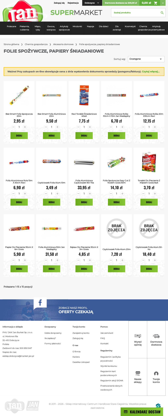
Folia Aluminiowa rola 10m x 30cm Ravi (19, 181)
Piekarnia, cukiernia (24, 28)
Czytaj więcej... (151, 71)
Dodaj (19, 135)
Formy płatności (52, 343)
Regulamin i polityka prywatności (110, 359)
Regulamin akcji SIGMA (111, 380)
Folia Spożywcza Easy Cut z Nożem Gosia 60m (116, 181)
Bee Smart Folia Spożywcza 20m (19, 115)
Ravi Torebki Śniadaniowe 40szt (84, 115)
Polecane (11, 26)
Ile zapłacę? (50, 338)
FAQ (102, 338)
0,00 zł (150, 3)
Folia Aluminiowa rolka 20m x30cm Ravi (149, 115)
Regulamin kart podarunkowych (108, 373)
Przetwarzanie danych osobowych (111, 388)
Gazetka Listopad (81, 362)
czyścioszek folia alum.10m (51, 183)
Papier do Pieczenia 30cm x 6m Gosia (19, 248)
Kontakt (104, 343)
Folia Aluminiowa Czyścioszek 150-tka (84, 181)
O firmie (76, 351)
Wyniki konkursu (108, 366)
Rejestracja (73, 3)
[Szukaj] (138, 12)
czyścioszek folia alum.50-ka (149, 248)
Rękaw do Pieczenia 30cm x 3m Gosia (84, 248)
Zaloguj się (78, 338)
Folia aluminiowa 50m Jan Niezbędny (51, 248)
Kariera (76, 357)
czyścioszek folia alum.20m (117, 249)
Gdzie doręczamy (53, 333)
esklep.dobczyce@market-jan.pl (18, 356)
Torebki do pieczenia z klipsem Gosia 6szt (149, 181)
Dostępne (146, 59)
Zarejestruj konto (81, 333)
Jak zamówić (106, 333)
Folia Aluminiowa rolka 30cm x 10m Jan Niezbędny (116, 115)
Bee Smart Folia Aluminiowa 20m (52, 115)
